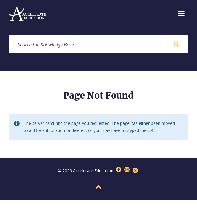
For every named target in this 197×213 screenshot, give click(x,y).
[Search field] (98, 44)
